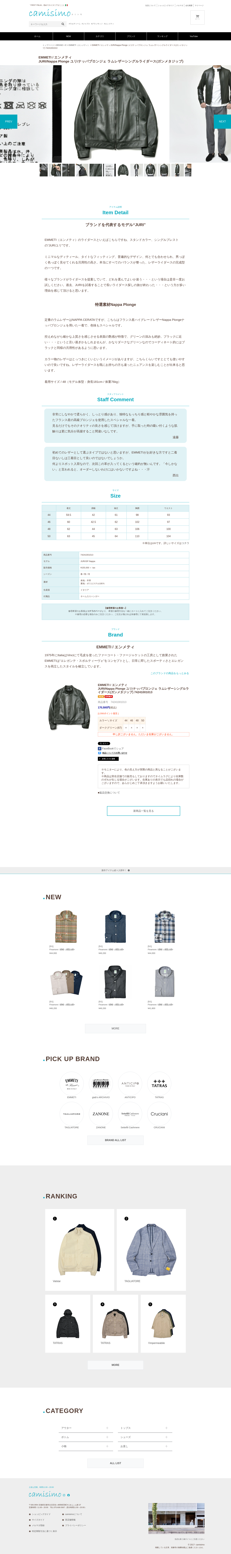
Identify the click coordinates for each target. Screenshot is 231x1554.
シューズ (125, 1437)
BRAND (59, 45)
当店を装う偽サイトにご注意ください (190, 1539)
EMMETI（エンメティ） (79, 45)
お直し (124, 1446)
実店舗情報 (70, 1520)
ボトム (65, 1437)
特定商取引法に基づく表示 (44, 1531)
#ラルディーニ (75, 24)
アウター (66, 1428)
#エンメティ (109, 24)
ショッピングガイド (166, 5)
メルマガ (179, 5)
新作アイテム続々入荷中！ (116, 870)
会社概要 (189, 5)
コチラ (185, 543)
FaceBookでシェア (111, 748)
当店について (150, 5)
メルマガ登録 (38, 1525)
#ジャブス (86, 24)
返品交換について (109, 792)
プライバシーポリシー (75, 1525)
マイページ (199, 5)
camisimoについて (73, 1514)
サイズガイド (38, 1520)
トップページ (48, 45)
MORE (115, 1028)
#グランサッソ (97, 24)
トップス (125, 1428)
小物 (63, 1446)
